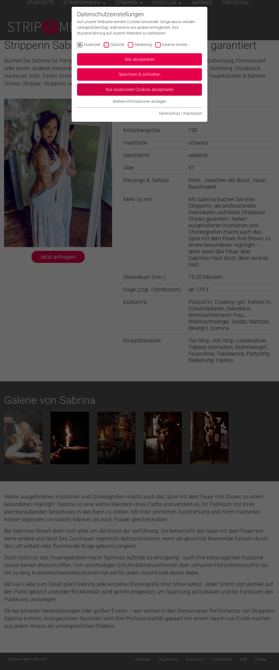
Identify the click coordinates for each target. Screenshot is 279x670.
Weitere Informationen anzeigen (139, 101)
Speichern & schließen (139, 74)
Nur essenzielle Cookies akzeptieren (140, 89)
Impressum (192, 113)
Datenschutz (169, 113)
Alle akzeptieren (140, 59)
